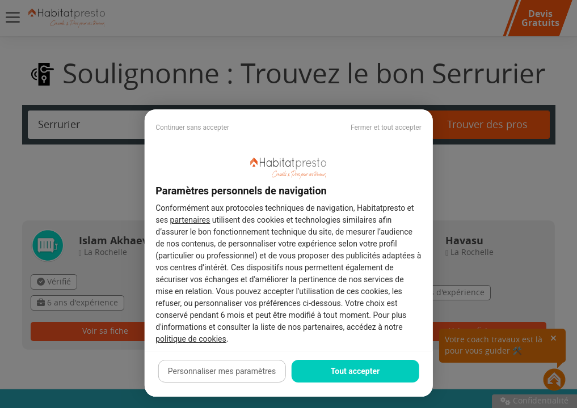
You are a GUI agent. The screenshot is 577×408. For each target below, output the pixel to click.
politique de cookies (190, 338)
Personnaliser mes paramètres (222, 371)
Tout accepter (355, 371)
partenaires (190, 219)
